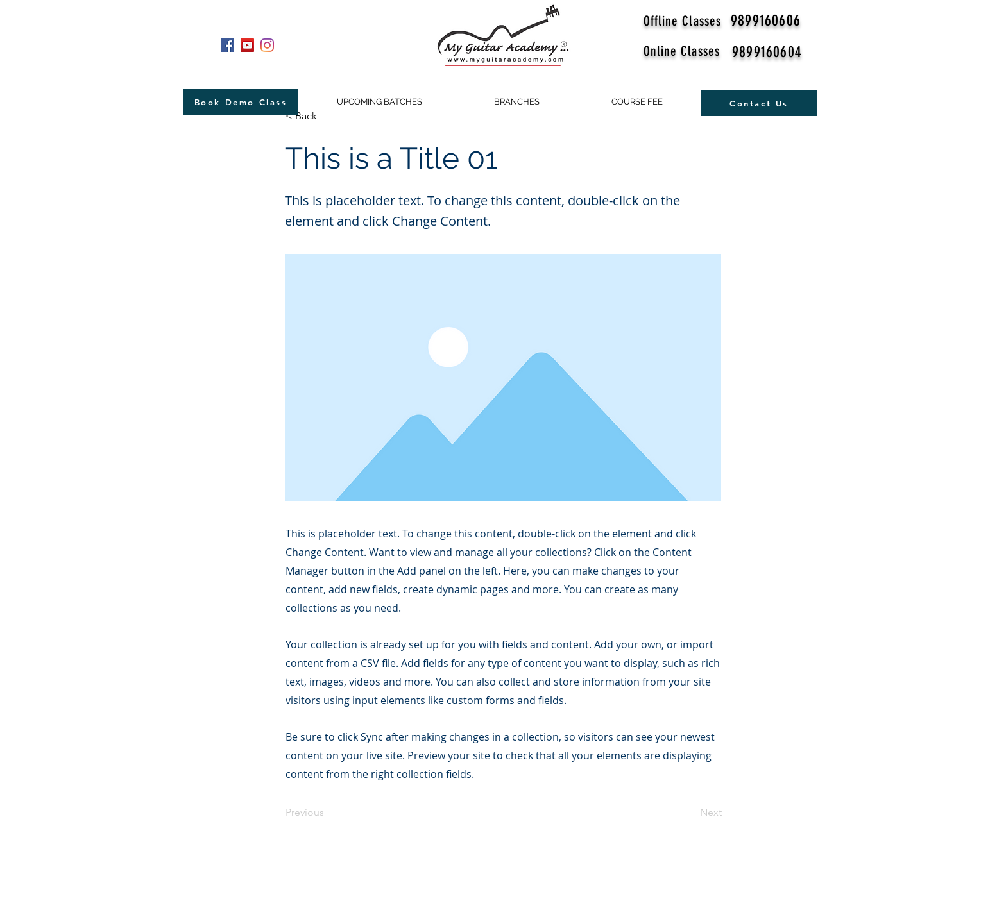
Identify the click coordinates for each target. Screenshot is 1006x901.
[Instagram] (267, 45)
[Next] (690, 813)
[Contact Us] (759, 103)
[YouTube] (247, 45)
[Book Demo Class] (240, 102)
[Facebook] (227, 45)
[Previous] (328, 813)
